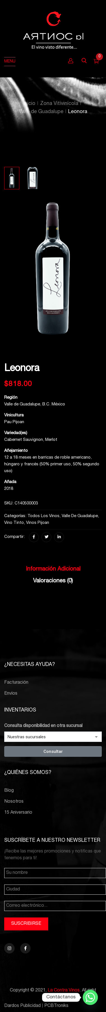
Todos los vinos (43, 516)
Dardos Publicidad (22, 1006)
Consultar (53, 751)
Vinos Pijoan (37, 523)
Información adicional (53, 569)
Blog (9, 791)
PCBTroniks (56, 1006)
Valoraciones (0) (53, 581)
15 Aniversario (18, 813)
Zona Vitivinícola (59, 103)
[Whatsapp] (90, 997)
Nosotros (14, 802)
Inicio (29, 103)
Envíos (10, 694)
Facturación (16, 683)
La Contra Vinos (64, 990)
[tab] (53, 571)
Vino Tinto (14, 523)
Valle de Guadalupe (41, 112)
